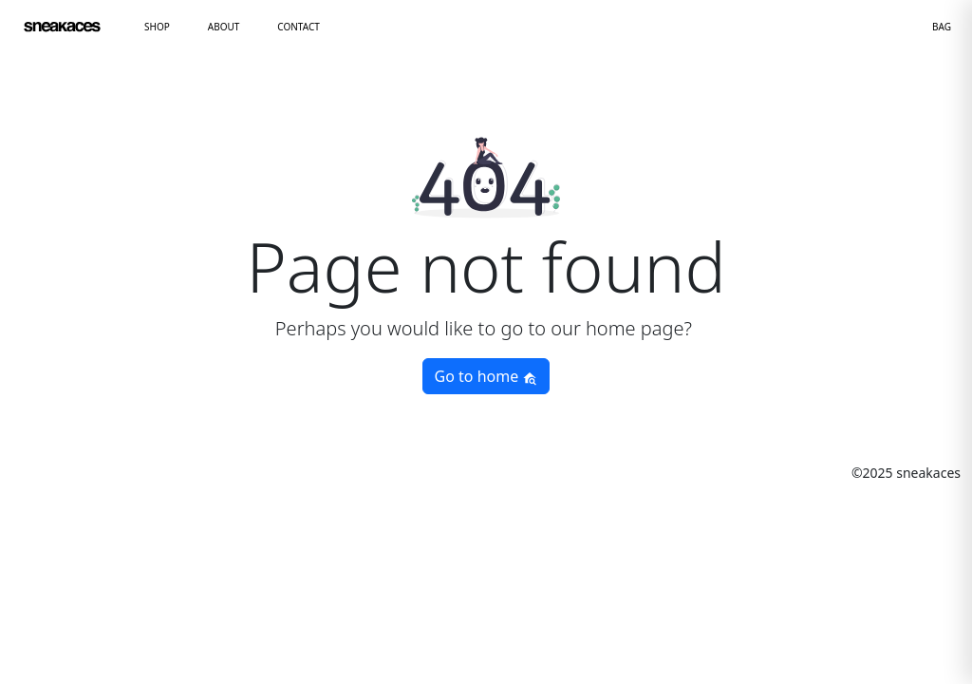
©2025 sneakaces (906, 473)
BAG (941, 26)
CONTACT (298, 26)
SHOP (157, 26)
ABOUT (224, 26)
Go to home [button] (486, 376)
